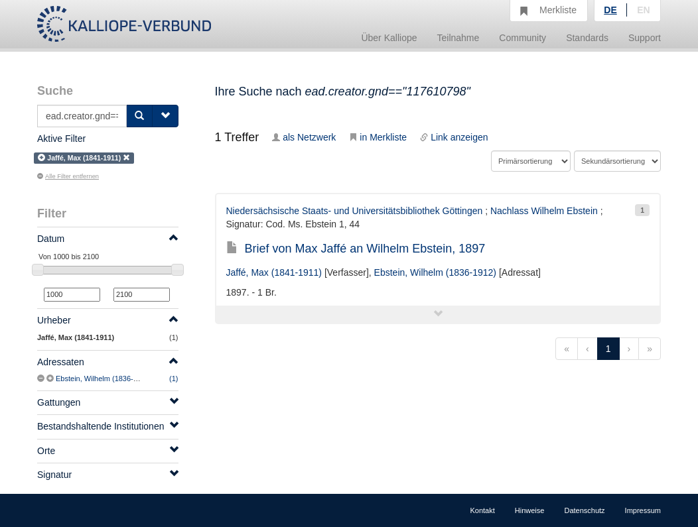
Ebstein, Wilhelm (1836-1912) (104, 378)
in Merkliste (378, 137)
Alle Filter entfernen (68, 176)
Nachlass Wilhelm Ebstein (544, 210)
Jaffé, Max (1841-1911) (274, 272)
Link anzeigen (454, 137)
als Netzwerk (304, 137)
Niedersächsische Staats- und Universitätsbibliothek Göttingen (354, 210)
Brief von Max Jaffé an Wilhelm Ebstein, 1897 (356, 248)
